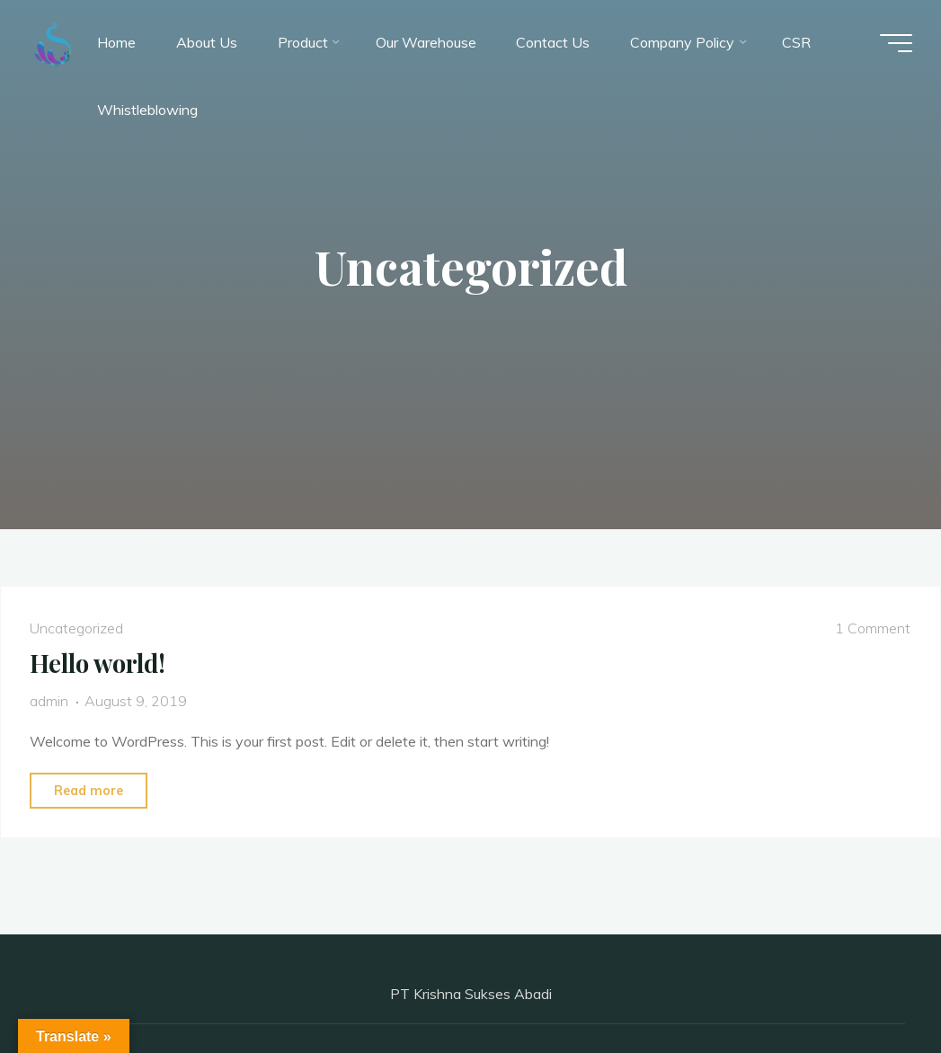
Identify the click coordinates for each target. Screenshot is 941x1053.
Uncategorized (76, 628)
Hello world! (97, 663)
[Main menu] (896, 43)
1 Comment (872, 628)
